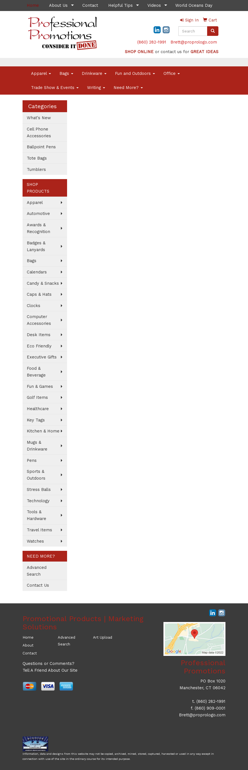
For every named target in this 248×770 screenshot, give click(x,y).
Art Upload (102, 637)
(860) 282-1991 (151, 42)
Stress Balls (39, 489)
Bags (66, 73)
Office (171, 73)
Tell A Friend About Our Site (50, 670)
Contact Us (38, 585)
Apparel (41, 73)
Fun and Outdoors (135, 73)
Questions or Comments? (48, 663)
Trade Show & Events (55, 87)
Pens (32, 460)
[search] (212, 31)
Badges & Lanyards (36, 246)
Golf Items (37, 397)
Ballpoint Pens (41, 146)
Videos (154, 5)
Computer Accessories (39, 320)
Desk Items (38, 334)
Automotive (38, 213)
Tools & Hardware (36, 515)
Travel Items (39, 529)
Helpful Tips (120, 5)
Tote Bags (37, 158)
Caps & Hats (39, 294)
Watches (35, 541)
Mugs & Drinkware (37, 446)
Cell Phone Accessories (39, 132)
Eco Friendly (39, 346)
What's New (39, 117)
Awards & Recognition (38, 228)
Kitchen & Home (43, 431)
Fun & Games (40, 386)
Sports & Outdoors (36, 475)
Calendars (37, 272)
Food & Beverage (36, 372)
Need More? (128, 87)
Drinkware (94, 73)
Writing (96, 87)
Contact (90, 5)
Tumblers (36, 169)
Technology (38, 500)
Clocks (33, 305)
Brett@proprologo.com (193, 42)
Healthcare (38, 408)
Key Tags (36, 420)
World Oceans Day (193, 5)
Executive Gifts (42, 357)
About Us (58, 5)
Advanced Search (36, 571)
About (28, 645)
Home (28, 637)
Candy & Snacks (43, 283)
